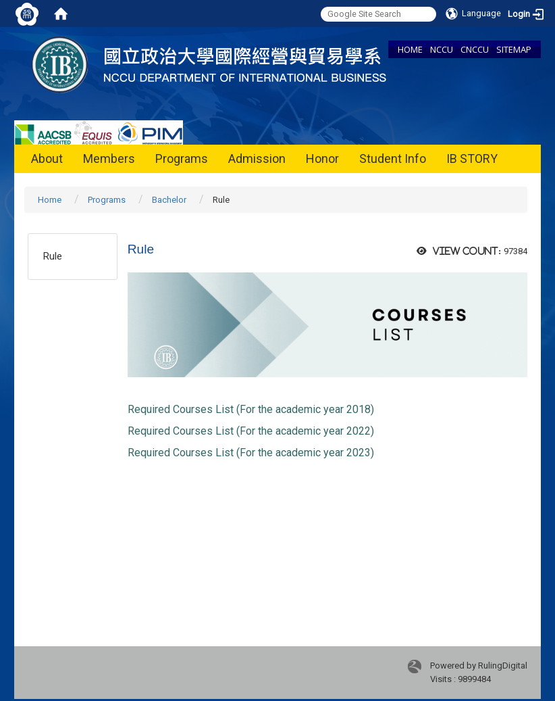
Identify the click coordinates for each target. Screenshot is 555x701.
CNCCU (474, 49)
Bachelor (169, 200)
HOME (410, 49)
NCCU (441, 49)
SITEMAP (513, 49)
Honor (322, 158)
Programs (181, 158)
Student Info (392, 158)
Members (109, 158)
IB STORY (472, 158)
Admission (257, 158)
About (47, 158)
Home (49, 200)
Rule (52, 256)
